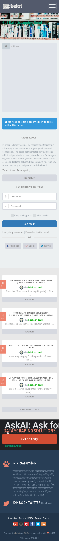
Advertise (12, 518)
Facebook (13, 245)
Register (29, 178)
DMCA (30, 518)
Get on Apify (29, 439)
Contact (47, 518)
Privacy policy (23, 170)
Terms (38, 518)
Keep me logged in (21, 215)
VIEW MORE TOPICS (29, 409)
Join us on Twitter (32, 503)
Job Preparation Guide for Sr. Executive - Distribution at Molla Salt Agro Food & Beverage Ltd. (31, 315)
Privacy (22, 518)
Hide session (41, 215)
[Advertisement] (29, 80)
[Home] (6, 46)
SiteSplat (27, 533)
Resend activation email (37, 232)
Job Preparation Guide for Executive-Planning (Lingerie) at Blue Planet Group (31, 281)
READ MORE (29, 299)
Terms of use (8, 170)
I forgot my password (12, 232)
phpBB (17, 533)
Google (30, 245)
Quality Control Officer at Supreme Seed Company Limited (31, 346)
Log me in (29, 224)
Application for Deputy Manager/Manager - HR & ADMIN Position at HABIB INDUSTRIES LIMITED (31, 379)
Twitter (46, 245)
